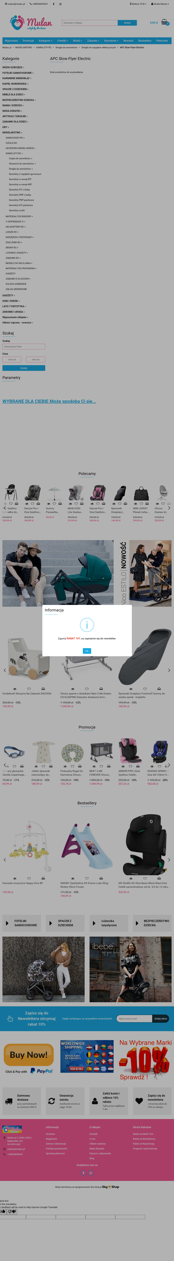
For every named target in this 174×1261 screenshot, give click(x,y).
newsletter (110, 638)
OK (87, 651)
